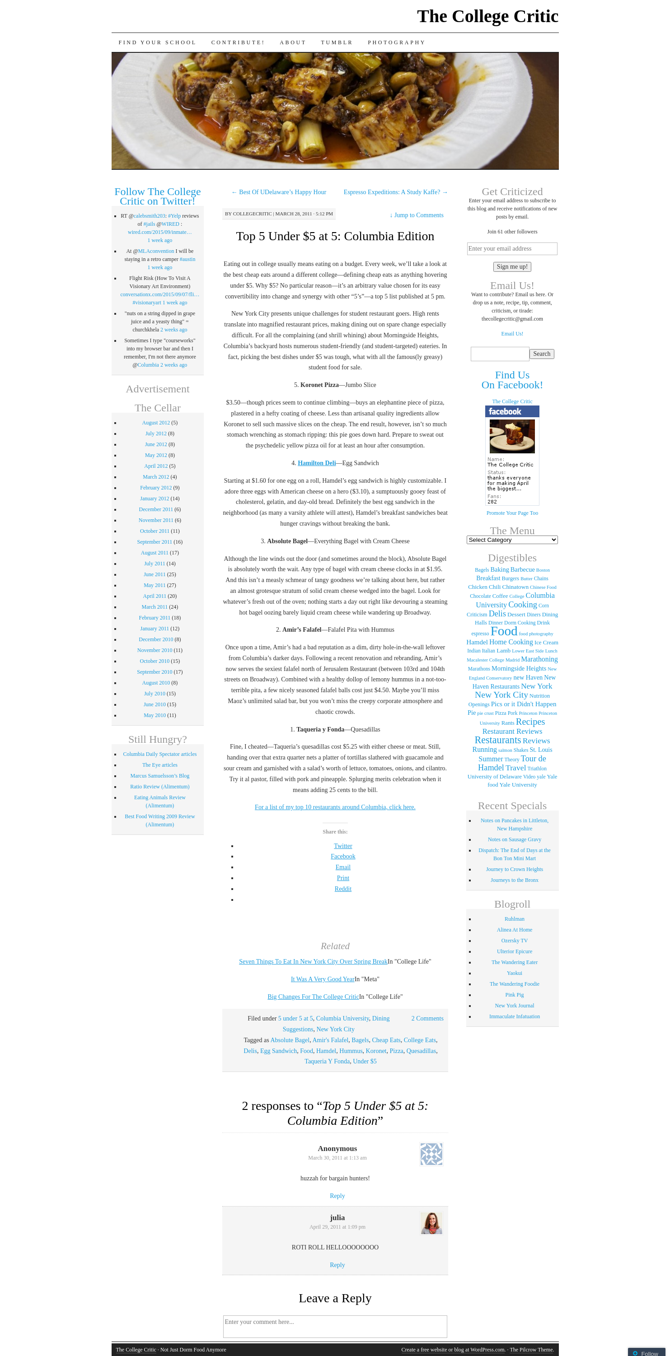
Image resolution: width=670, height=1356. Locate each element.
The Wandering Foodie (514, 984)
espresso (480, 633)
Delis (250, 1051)
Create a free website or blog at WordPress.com (453, 1350)
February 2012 (156, 488)
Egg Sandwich (278, 1051)
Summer (490, 759)
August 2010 (156, 683)
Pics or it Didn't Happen (524, 704)
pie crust (485, 713)
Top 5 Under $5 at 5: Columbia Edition (335, 236)
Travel (516, 767)
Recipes (530, 722)
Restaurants (497, 740)
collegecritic (252, 213)
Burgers (511, 578)
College (516, 596)
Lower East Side (527, 650)
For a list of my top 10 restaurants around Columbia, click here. (335, 807)
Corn (544, 605)
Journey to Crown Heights (514, 869)
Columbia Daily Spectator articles (160, 754)
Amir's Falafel (330, 1040)
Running (485, 749)
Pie (472, 712)
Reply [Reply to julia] (337, 1265)
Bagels (360, 1040)
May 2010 (155, 715)
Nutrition (539, 696)
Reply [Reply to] (337, 1196)
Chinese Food (543, 587)
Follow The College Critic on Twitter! (157, 196)
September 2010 (154, 672)
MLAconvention (156, 251)
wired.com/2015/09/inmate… (160, 232)
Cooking (522, 604)
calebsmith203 (149, 216)
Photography (397, 42)
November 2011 (156, 520)
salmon (505, 750)
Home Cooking (511, 642)
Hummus (350, 1051)
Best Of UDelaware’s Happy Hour (278, 192)
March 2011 (154, 607)
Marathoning (539, 659)
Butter (526, 578)
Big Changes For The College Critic (313, 996)
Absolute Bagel (289, 1040)
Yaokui (514, 973)
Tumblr (337, 42)
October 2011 (154, 531)
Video (529, 776)
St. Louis (540, 749)
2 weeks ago (173, 329)
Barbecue (523, 569)
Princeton (528, 713)
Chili (495, 586)
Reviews (536, 740)
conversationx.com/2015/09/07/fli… (160, 294)
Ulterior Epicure (514, 951)
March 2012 (156, 477)
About (293, 42)
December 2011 (156, 509)
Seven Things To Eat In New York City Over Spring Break (313, 961)
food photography (536, 633)
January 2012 (154, 498)
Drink (543, 623)
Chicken (477, 587)
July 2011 (154, 563)
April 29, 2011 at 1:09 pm (337, 1227)
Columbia (148, 365)
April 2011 (154, 596)
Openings (479, 704)
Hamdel (326, 1051)
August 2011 (155, 553)
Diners (534, 614)
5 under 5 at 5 (295, 1018)
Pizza (396, 1051)
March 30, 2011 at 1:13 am (337, 1158)
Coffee (500, 596)
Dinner (495, 622)
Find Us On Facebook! (512, 380)
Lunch (551, 650)
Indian (473, 650)
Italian (488, 650)
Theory (512, 759)
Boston (543, 570)
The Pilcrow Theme (531, 1350)
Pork (513, 713)
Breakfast (488, 578)
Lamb (504, 650)
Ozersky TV (514, 940)
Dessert (516, 614)
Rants (508, 723)
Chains (541, 578)
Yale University (518, 784)
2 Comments (428, 1018)
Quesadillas (421, 1051)
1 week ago (160, 240)
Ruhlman (515, 919)
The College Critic (487, 16)
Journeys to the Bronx (515, 880)
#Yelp (174, 216)
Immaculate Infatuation (514, 1016)
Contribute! (238, 42)
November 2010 (155, 650)
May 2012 (156, 455)
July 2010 (154, 693)
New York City (336, 1029)
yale (541, 776)
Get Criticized (512, 191)
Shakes (521, 750)
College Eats (420, 1040)
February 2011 (154, 618)
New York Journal (514, 1005)
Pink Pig (515, 995)
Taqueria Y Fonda (327, 1061)
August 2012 (156, 422)
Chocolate (480, 596)
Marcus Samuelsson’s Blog (160, 776)
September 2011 (154, 542)
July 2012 (156, 433)
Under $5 (365, 1061)
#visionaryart (146, 302)
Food (306, 1051)
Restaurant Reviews (513, 731)
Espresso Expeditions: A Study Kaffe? (396, 192)
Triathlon (537, 768)
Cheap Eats (386, 1040)
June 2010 (155, 704)
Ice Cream (546, 642)
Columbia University (342, 1018)
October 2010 (155, 661)
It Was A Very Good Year (323, 979)
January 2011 (154, 628)
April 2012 (156, 466)
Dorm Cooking (519, 622)
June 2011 (155, 574)
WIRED (170, 224)
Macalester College (485, 659)
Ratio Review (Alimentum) (159, 786)
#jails (149, 224)
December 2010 (156, 639)
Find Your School (158, 42)
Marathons (479, 668)
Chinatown (515, 586)
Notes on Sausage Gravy (514, 839)
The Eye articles (160, 765)
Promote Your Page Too (512, 513)
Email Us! (512, 334)
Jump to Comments (417, 215)
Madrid (513, 659)
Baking (500, 569)
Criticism (477, 614)
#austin (188, 259)
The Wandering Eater (515, 962)
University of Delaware (495, 777)
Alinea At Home (515, 930)
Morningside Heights (519, 668)
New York (536, 686)
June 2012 (156, 444)
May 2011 (155, 585)
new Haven (528, 677)
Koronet (376, 1051)
